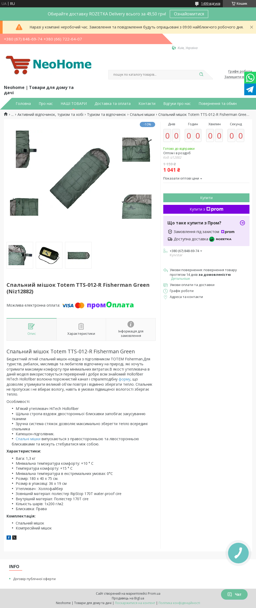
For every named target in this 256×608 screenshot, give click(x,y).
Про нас (46, 103)
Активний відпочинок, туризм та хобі (50, 114)
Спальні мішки (142, 114)
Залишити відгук (238, 77)
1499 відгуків (210, 3)
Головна (23, 103)
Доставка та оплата (113, 103)
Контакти (146, 103)
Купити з (206, 209)
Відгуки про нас (177, 103)
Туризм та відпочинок (106, 114)
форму (124, 379)
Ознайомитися (189, 14)
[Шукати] (201, 74)
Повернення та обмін (218, 103)
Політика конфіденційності (179, 603)
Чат (234, 594)
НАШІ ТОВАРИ (74, 103)
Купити (206, 197)
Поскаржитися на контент (135, 603)
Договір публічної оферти (34, 578)
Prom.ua (154, 593)
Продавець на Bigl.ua (128, 598)
